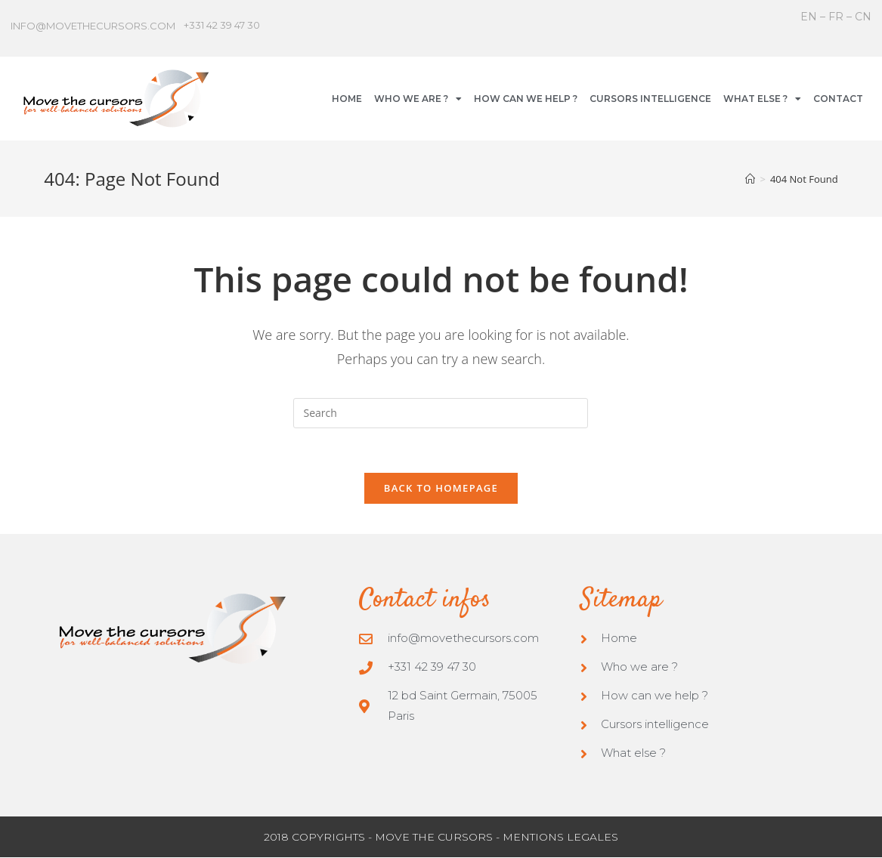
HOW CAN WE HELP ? (525, 98)
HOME (347, 98)
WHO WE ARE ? (418, 99)
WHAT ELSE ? (762, 99)
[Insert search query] (440, 413)
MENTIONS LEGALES (560, 837)
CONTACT (838, 98)
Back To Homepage (441, 488)
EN (810, 16)
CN (863, 16)
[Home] (750, 179)
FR (835, 16)
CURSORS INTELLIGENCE (650, 98)
